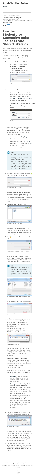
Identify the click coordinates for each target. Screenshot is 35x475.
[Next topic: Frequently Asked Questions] (5, 26)
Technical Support (24, 466)
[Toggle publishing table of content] (8, 25)
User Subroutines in (12, 17)
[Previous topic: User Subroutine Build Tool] (4, 26)
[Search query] (17, 11)
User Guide (14, 16)
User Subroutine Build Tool (10, 19)
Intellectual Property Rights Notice (10, 466)
